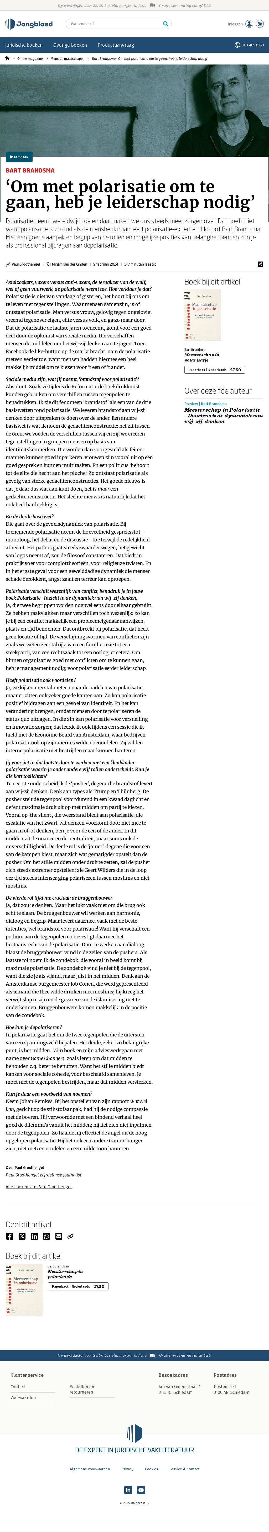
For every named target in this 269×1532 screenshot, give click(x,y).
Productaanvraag (116, 45)
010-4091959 (252, 45)
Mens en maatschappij (67, 59)
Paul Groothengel (26, 264)
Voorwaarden (23, 1397)
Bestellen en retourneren (82, 1389)
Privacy (127, 1469)
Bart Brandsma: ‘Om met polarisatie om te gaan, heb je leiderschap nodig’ (150, 59)
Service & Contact (184, 1469)
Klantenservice (27, 1375)
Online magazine (30, 59)
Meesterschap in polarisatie (202, 357)
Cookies (151, 1469)
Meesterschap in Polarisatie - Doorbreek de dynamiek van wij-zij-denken (223, 415)
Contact (18, 1386)
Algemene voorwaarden (90, 1469)
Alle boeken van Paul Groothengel (39, 1186)
